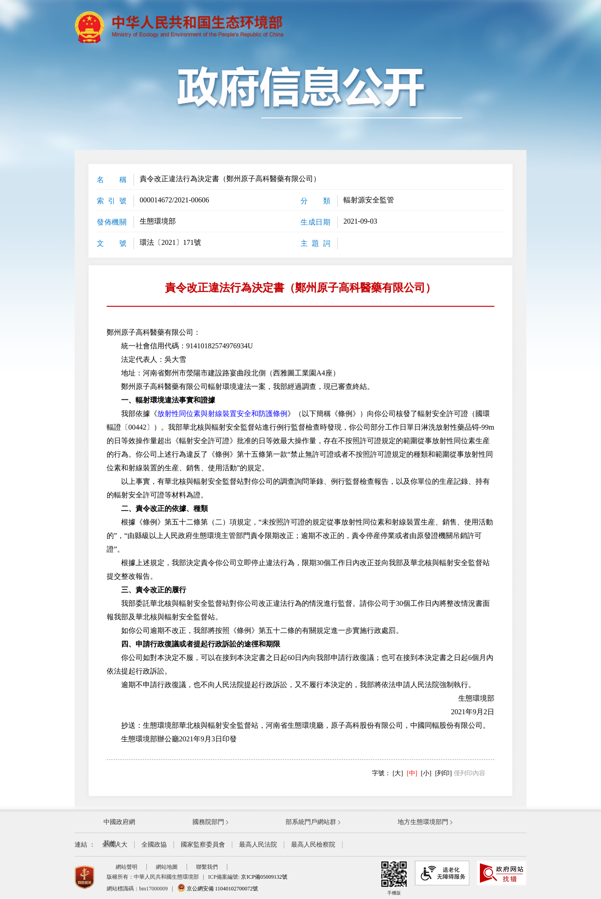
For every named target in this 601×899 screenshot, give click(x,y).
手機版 (394, 878)
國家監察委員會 (203, 844)
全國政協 (154, 844)
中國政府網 (119, 822)
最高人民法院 (258, 844)
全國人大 (114, 844)
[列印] (443, 773)
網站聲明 (126, 867)
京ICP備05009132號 (264, 877)
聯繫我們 (207, 867)
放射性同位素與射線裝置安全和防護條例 (222, 413)
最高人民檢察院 (313, 844)
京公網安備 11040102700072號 (217, 888)
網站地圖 (167, 867)
